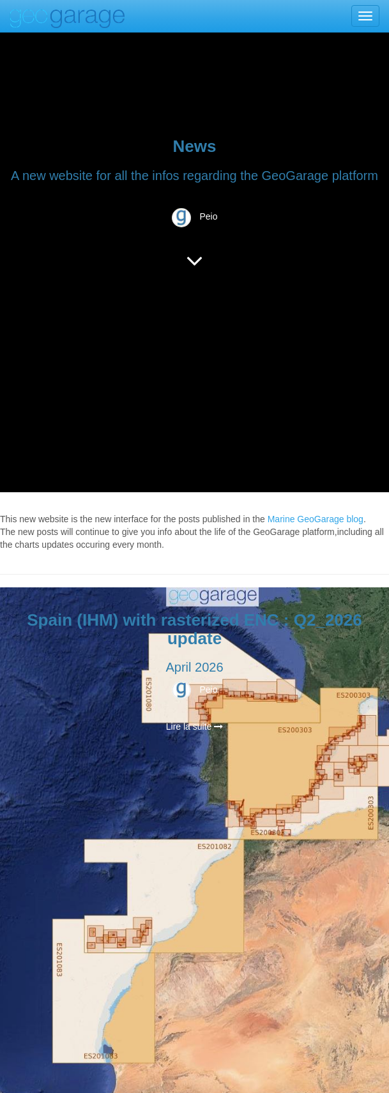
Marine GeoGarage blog (315, 519)
